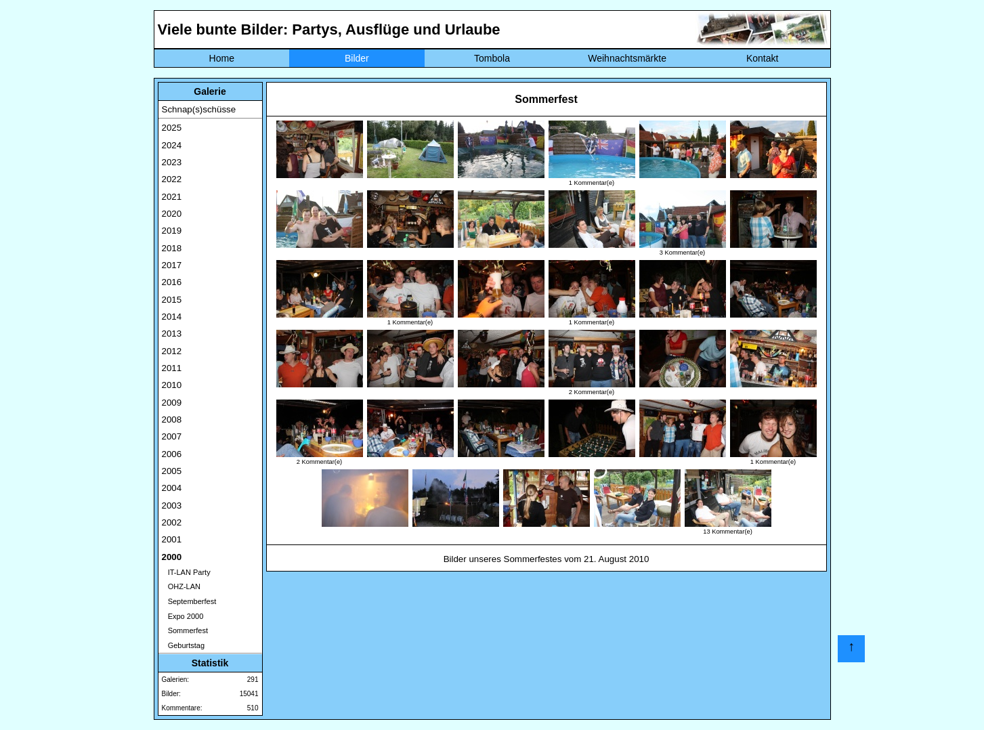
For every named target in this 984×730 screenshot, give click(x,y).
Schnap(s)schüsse (199, 109)
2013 (172, 333)
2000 (172, 557)
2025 (172, 128)
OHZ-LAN (181, 586)
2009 (172, 403)
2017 (172, 265)
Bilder (357, 58)
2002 (172, 522)
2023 (172, 162)
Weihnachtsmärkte (627, 58)
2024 (172, 145)
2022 (172, 179)
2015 (172, 300)
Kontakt (762, 58)
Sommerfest (185, 630)
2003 (172, 505)
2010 (172, 385)
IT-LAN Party (186, 572)
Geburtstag (183, 645)
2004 (172, 488)
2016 (172, 282)
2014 (172, 317)
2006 (172, 454)
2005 (172, 471)
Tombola (492, 58)
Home (221, 58)
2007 (172, 436)
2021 (172, 197)
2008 (172, 419)
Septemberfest (189, 601)
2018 (172, 248)
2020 (172, 214)
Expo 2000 (183, 616)
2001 (172, 539)
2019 (172, 231)
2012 (172, 351)
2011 (172, 368)
